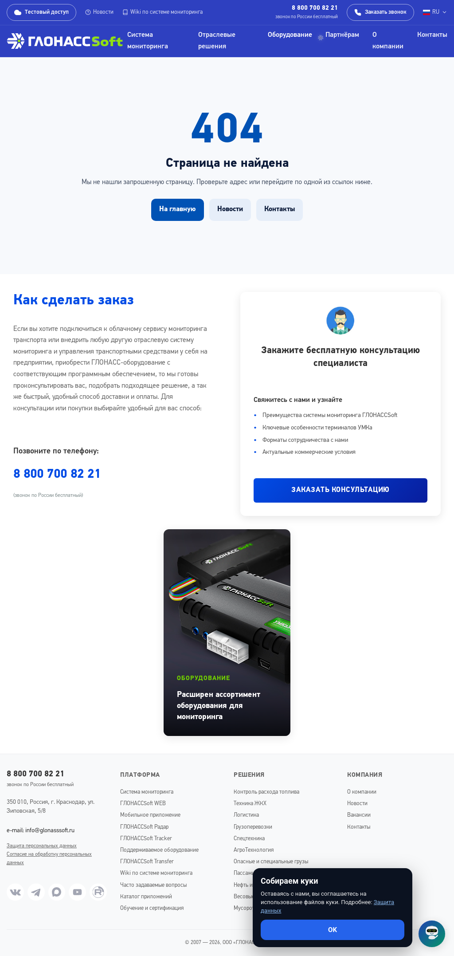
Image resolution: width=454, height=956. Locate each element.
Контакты (432, 35)
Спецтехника (249, 839)
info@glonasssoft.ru (49, 830)
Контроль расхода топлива (266, 792)
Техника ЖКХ (250, 804)
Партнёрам (342, 35)
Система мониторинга (147, 40)
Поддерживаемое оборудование (159, 850)
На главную (177, 209)
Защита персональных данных (42, 846)
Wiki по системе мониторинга (162, 12)
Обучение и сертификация (152, 908)
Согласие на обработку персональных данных (49, 859)
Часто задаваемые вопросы (153, 885)
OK (332, 930)
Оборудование (290, 35)
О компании (387, 40)
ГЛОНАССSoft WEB (143, 804)
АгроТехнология (254, 850)
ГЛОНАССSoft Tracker (146, 839)
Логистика (246, 815)
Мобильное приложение (150, 815)
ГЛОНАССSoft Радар (144, 827)
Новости (99, 12)
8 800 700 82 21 (315, 8)
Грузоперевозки (253, 827)
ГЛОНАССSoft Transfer (147, 862)
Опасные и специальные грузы (271, 862)
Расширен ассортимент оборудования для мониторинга (218, 706)
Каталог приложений (146, 897)
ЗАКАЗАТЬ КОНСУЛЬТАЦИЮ (340, 490)
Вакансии (359, 815)
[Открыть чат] (432, 934)
